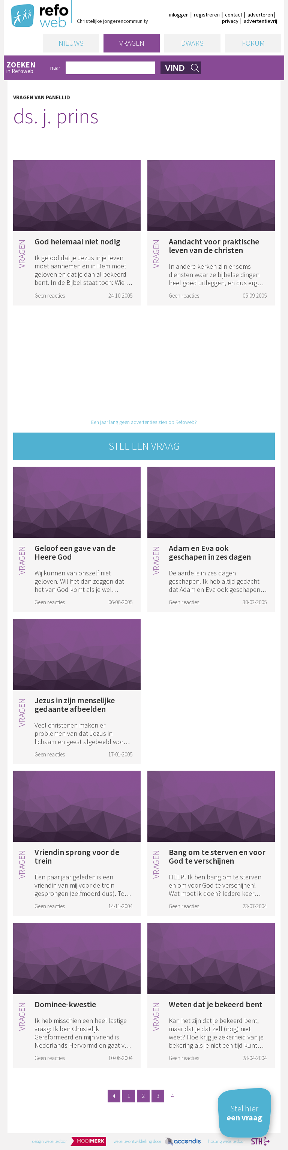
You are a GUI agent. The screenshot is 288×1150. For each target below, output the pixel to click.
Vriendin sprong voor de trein (76, 856)
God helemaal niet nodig (77, 241)
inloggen (179, 14)
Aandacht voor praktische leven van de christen (214, 245)
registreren (207, 14)
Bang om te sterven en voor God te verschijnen (217, 856)
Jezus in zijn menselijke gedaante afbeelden (74, 704)
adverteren (260, 14)
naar (55, 67)
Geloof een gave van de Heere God (75, 552)
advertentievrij (260, 21)
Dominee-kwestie (65, 1004)
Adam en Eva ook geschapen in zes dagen (210, 552)
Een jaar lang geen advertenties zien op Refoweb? (144, 422)
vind (175, 68)
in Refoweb (25, 67)
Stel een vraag (144, 446)
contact (233, 14)
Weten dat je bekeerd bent (215, 1004)
